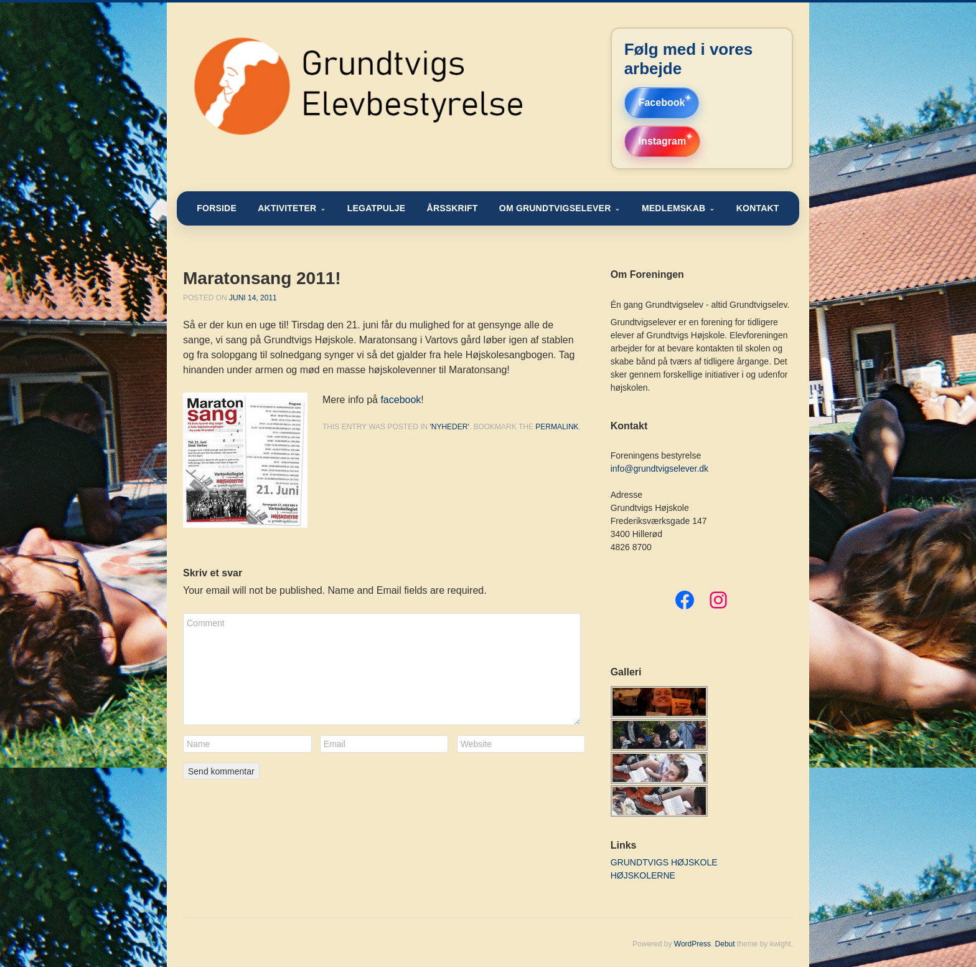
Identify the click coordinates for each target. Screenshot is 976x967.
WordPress (692, 944)
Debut (725, 944)
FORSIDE (217, 208)
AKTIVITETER (287, 208)
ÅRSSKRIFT (452, 208)
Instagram (662, 141)
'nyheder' (449, 426)
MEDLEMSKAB (673, 208)
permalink (556, 426)
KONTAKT (757, 208)
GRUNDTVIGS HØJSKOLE (664, 862)
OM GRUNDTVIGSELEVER (555, 208)
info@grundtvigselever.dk (659, 469)
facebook (400, 399)
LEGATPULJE (376, 208)
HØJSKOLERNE (643, 875)
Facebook (662, 102)
